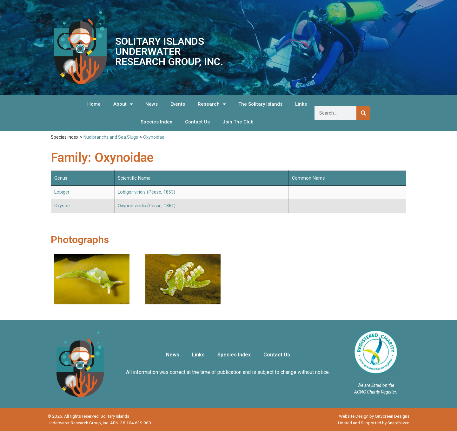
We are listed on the (375, 385)
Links (301, 104)
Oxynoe (62, 206)
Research (212, 104)
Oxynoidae (153, 137)
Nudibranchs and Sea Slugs (110, 137)
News (151, 104)
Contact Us (197, 122)
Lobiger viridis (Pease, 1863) (146, 192)
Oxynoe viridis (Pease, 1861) (147, 206)
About (123, 104)
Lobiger (62, 192)
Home (94, 104)
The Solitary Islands (260, 104)
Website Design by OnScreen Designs (374, 416)
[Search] (363, 113)
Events (177, 104)
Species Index (156, 122)
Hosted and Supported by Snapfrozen (373, 422)
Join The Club (238, 122)
